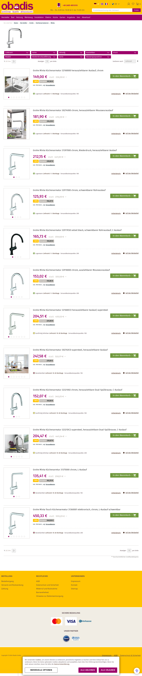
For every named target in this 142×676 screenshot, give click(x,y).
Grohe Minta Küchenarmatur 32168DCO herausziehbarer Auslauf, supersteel (70, 310)
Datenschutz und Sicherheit (47, 585)
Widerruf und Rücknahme (46, 588)
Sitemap (74, 588)
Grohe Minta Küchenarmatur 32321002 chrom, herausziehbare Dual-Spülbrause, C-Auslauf (77, 390)
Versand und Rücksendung (12, 585)
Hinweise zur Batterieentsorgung (49, 596)
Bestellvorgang (7, 581)
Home (16, 23)
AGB (38, 581)
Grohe (31, 23)
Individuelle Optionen (41, 670)
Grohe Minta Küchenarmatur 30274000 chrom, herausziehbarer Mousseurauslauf (73, 110)
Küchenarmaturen (42, 23)
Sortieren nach (118, 61)
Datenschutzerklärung (61, 664)
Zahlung (4, 588)
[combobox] (112, 10)
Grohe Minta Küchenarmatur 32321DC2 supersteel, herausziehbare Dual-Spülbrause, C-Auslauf (79, 429)
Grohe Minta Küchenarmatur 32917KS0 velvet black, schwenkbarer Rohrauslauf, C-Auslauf (77, 230)
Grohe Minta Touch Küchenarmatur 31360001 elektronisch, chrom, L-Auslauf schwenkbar (76, 509)
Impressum (75, 581)
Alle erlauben (108, 670)
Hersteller (24, 23)
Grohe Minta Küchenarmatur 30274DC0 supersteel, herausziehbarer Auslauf (70, 350)
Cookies (38, 660)
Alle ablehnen (88, 670)
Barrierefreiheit (42, 592)
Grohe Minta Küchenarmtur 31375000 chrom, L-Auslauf (60, 469)
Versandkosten (50, 85)
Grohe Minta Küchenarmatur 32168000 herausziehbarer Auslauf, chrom (68, 70)
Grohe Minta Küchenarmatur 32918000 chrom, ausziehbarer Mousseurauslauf (71, 270)
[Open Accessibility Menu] (137, 671)
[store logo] (17, 7)
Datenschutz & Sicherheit (130, 655)
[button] (116, 4)
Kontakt (74, 585)
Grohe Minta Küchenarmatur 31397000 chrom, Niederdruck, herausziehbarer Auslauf (75, 150)
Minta (53, 23)
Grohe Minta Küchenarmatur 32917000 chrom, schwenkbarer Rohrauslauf (69, 190)
